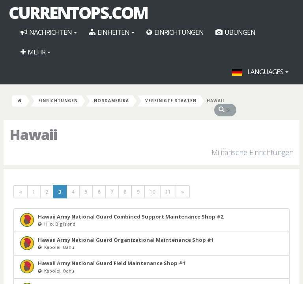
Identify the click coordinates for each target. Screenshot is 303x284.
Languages (260, 71)
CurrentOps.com (78, 12)
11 (168, 183)
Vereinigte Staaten (170, 100)
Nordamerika (111, 100)
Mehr (35, 51)
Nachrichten (49, 32)
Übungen (235, 32)
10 (152, 183)
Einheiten (112, 32)
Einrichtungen (175, 32)
